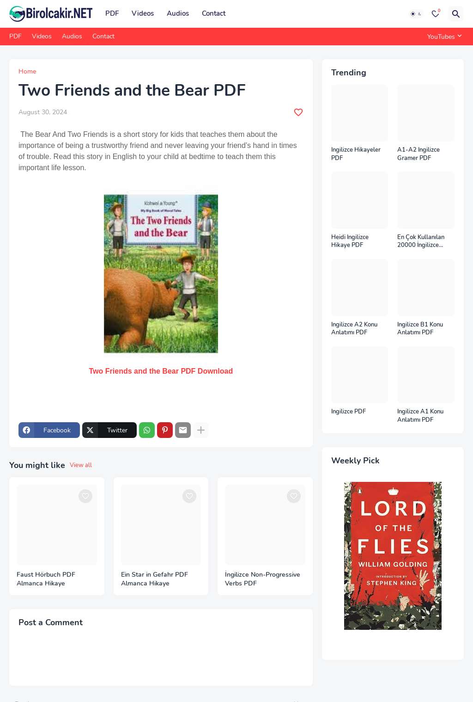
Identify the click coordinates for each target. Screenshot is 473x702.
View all (81, 465)
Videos (143, 13)
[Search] (456, 14)
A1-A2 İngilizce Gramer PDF (418, 154)
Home (27, 71)
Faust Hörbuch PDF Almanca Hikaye (46, 579)
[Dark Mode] (416, 13)
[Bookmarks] (436, 14)
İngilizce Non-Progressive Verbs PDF (262, 579)
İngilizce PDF (348, 412)
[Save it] (298, 112)
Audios (178, 13)
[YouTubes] (443, 36)
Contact (213, 13)
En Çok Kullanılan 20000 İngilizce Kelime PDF (420, 242)
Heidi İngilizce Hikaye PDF (350, 242)
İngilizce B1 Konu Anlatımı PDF (420, 329)
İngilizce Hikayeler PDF (356, 154)
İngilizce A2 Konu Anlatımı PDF (354, 329)
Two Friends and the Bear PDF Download (161, 371)
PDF (112, 13)
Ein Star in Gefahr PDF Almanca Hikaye (154, 579)
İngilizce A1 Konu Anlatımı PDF (420, 416)
